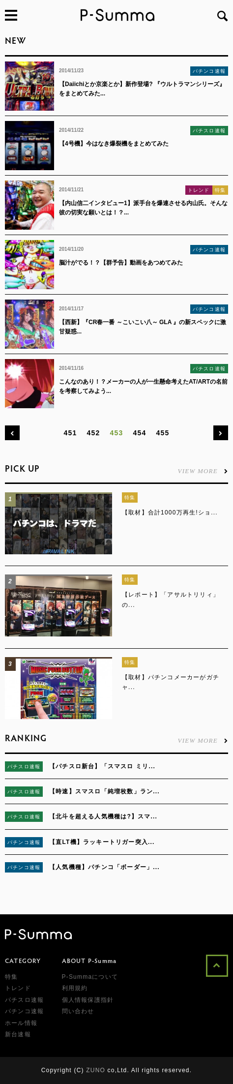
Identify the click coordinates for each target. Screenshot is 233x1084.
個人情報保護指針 (88, 999)
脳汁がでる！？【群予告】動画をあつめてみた (121, 262)
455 (162, 433)
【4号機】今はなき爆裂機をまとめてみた (114, 143)
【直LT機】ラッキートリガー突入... (102, 842)
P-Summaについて (90, 976)
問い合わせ (78, 1011)
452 (93, 433)
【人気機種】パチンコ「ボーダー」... (104, 867)
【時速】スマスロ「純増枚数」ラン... (104, 791)
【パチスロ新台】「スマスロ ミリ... (102, 766)
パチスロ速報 (209, 130)
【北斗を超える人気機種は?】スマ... (103, 816)
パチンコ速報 (209, 71)
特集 (220, 190)
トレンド (199, 190)
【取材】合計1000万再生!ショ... (170, 512)
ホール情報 (21, 1023)
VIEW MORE (203, 470)
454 (139, 433)
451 (70, 433)
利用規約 (75, 988)
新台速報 (18, 1034)
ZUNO (95, 1070)
